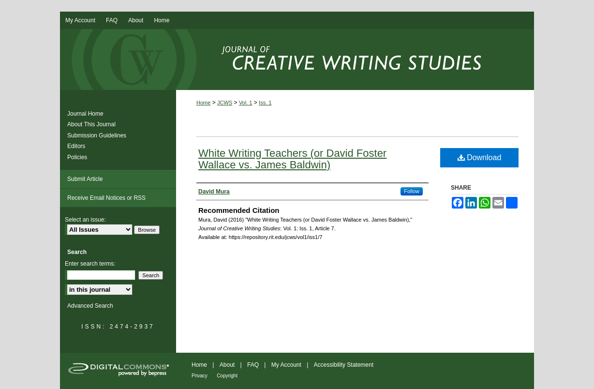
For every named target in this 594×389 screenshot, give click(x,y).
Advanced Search (90, 305)
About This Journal (91, 124)
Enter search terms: (90, 263)
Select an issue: (85, 219)
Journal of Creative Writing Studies (297, 59)
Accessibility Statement (343, 364)
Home (203, 102)
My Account (286, 364)
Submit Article (85, 179)
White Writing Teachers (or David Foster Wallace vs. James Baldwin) (292, 159)
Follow (411, 191)
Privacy (200, 375)
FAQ (253, 364)
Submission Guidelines (96, 135)
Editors (76, 146)
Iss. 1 (265, 102)
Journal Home (85, 113)
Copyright (227, 375)
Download (480, 157)
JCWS (224, 102)
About (227, 364)
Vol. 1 (245, 102)
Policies (77, 157)
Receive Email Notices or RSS (106, 197)
